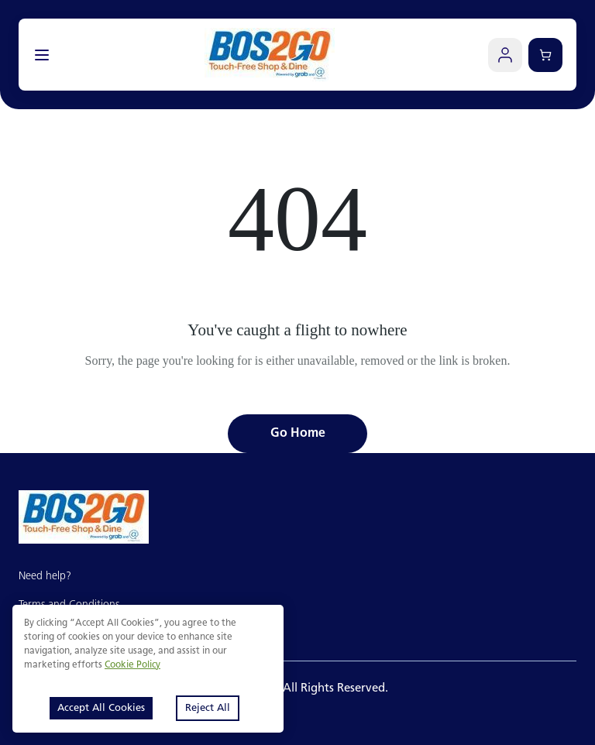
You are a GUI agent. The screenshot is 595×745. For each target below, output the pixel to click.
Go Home (297, 433)
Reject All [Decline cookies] (207, 708)
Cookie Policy (132, 665)
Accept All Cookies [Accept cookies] (101, 708)
